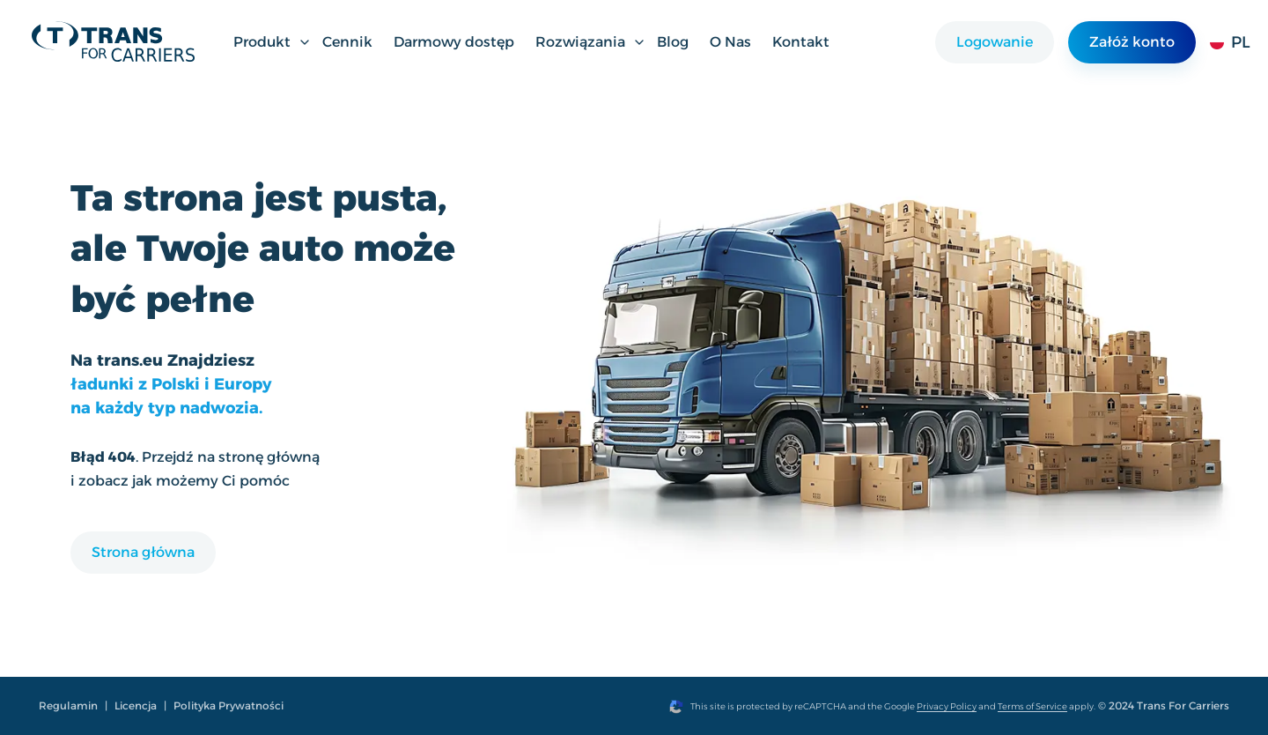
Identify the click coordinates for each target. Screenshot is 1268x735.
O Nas (730, 41)
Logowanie (994, 41)
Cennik (347, 41)
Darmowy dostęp (454, 41)
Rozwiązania (590, 41)
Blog (673, 41)
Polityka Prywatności (228, 705)
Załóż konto (1132, 41)
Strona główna (143, 552)
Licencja (135, 705)
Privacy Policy (947, 706)
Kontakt (800, 41)
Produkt (272, 41)
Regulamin (68, 705)
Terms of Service (1032, 706)
